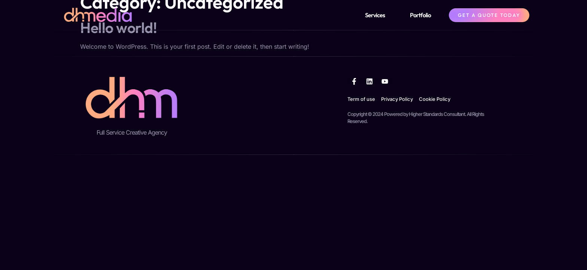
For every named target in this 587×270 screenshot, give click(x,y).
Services (375, 15)
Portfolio (420, 15)
